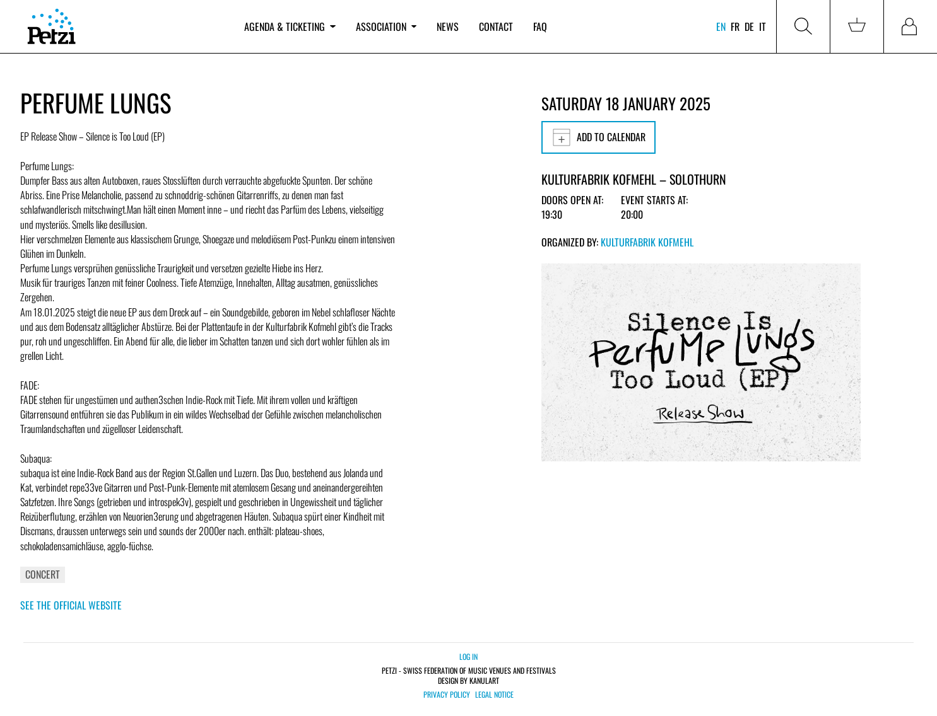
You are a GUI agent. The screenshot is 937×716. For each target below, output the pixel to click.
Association (386, 26)
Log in (468, 656)
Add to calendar (598, 137)
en (721, 26)
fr (735, 26)
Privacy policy (446, 695)
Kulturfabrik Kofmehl (647, 242)
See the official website (71, 605)
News (448, 26)
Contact (496, 26)
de (749, 26)
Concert (42, 574)
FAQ (540, 26)
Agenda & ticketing (289, 26)
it (762, 26)
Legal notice (494, 695)
